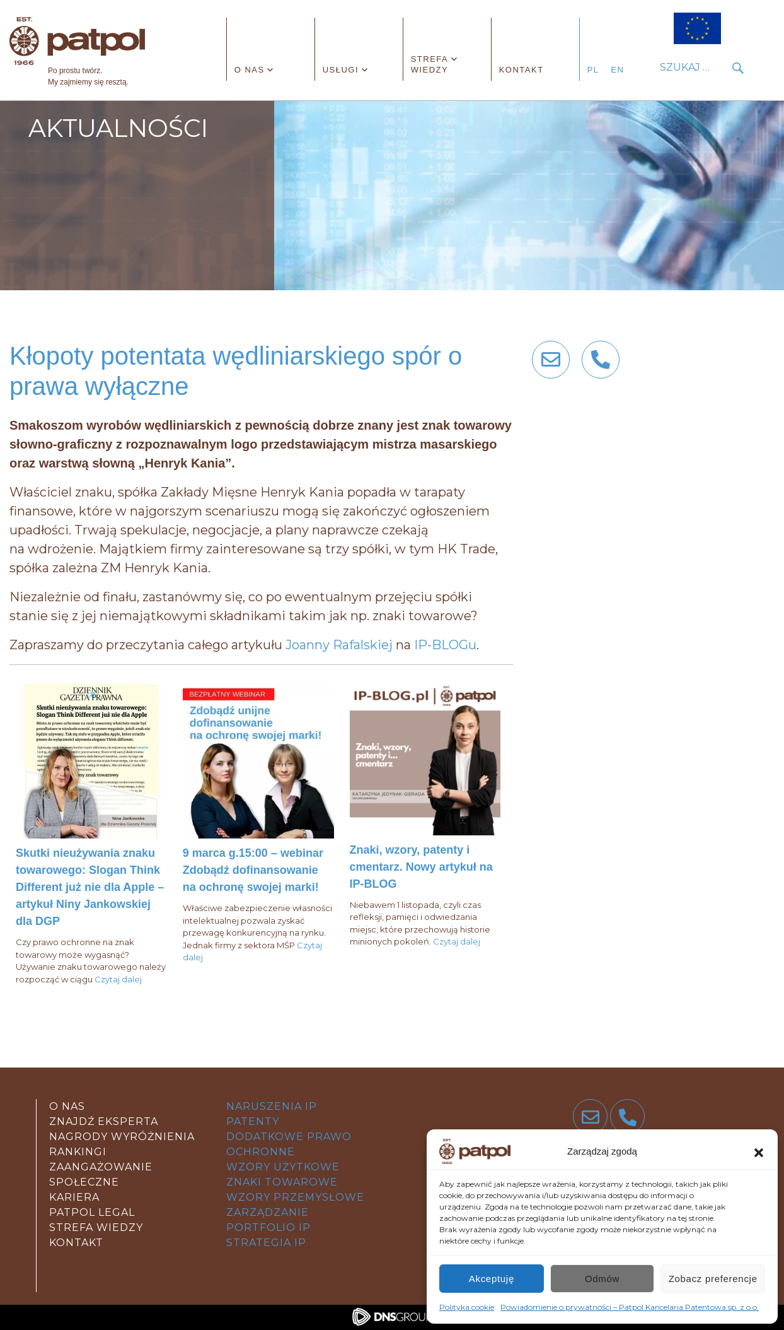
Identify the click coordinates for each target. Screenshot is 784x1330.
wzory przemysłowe (295, 1197)
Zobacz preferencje (713, 1278)
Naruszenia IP (271, 1106)
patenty (252, 1121)
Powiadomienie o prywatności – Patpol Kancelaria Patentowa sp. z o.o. (629, 1307)
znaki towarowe (282, 1182)
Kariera (74, 1197)
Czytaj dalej (118, 979)
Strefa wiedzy (430, 64)
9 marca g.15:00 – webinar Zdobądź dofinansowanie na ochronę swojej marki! (253, 870)
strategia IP (266, 1243)
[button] (758, 1151)
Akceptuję (491, 1278)
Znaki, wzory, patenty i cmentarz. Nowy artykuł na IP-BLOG (421, 867)
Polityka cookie (466, 1307)
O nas (249, 69)
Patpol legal (92, 1212)
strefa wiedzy (96, 1227)
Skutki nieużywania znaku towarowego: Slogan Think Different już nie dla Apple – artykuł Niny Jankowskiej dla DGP (90, 887)
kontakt (76, 1243)
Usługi (341, 69)
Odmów (602, 1278)
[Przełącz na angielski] (621, 70)
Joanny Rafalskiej (339, 644)
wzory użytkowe (283, 1167)
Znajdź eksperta (103, 1121)
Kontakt (521, 69)
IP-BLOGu (445, 644)
